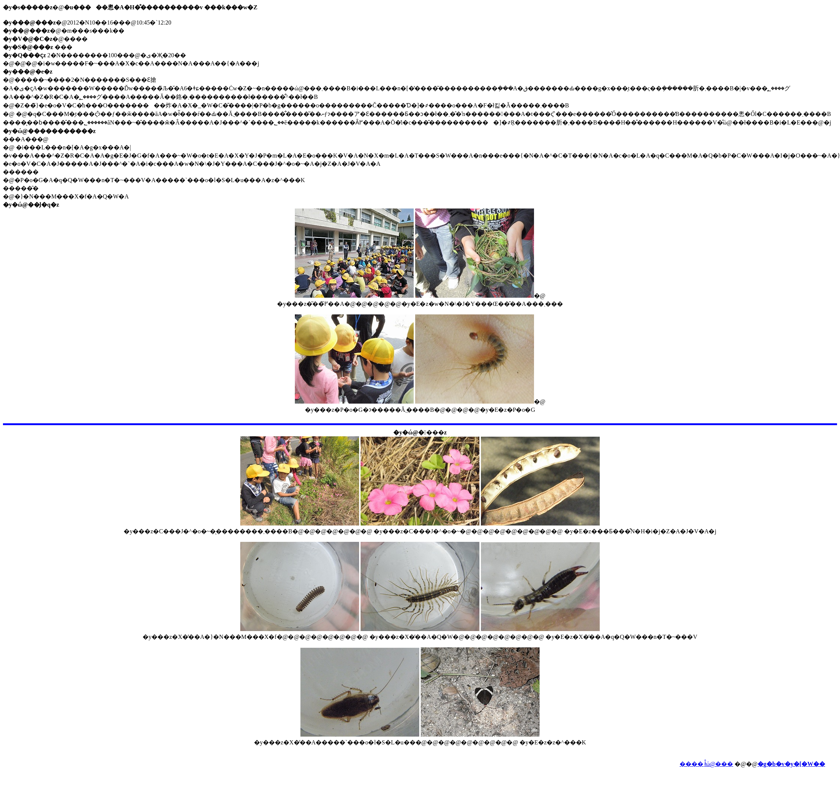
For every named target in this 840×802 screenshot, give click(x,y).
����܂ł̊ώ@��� (706, 764)
